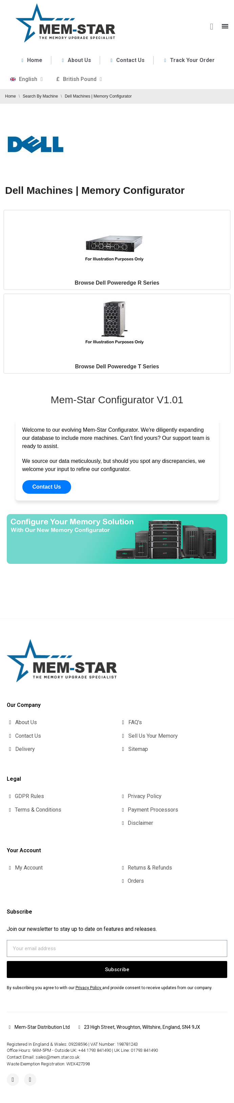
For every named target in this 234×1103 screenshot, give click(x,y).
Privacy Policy (88, 987)
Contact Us (47, 487)
